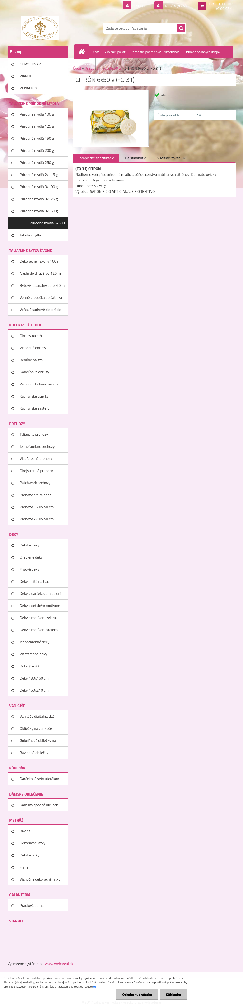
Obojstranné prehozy (36, 470)
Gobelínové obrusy (34, 372)
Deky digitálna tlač (34, 581)
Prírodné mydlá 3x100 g (39, 187)
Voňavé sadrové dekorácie (40, 309)
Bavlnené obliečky (34, 752)
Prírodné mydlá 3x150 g (39, 211)
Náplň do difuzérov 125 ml (41, 273)
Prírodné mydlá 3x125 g (39, 199)
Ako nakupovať (114, 51)
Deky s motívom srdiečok (40, 630)
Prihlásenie (142, 6)
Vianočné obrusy (33, 348)
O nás (95, 51)
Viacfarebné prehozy (36, 458)
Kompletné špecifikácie (96, 158)
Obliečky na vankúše (36, 728)
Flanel (24, 867)
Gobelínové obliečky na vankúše (38, 742)
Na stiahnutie (135, 158)
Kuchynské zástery (34, 408)
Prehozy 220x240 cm (37, 519)
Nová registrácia (177, 6)
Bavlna (25, 831)
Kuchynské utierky (34, 396)
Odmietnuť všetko (137, 994)
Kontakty (86, 63)
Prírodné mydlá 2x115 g (39, 174)
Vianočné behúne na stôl (39, 384)
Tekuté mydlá (30, 235)
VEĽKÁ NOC (29, 88)
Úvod (77, 68)
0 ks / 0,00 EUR (220, 4)
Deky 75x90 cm (32, 666)
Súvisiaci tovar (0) (171, 158)
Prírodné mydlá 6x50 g (47, 223)
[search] (181, 28)
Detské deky (29, 545)
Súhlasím (173, 994)
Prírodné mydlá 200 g (37, 150)
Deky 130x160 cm (34, 678)
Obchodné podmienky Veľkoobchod (155, 51)
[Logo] (40, 28)
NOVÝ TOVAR (30, 64)
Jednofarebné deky (34, 642)
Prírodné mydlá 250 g (37, 162)
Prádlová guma (32, 905)
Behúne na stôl (32, 360)
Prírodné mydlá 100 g (37, 114)
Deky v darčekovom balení (40, 593)
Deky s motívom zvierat (38, 617)
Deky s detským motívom (40, 605)
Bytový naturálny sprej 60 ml (42, 285)
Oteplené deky (31, 557)
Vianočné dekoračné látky (40, 879)
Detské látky (29, 855)
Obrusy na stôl (31, 335)
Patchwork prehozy (35, 483)
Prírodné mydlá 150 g (37, 138)
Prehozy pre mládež (35, 495)
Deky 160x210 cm (34, 690)
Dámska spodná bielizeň (39, 805)
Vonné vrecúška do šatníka (41, 297)
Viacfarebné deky (33, 654)
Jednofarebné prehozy (37, 446)
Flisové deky (29, 569)
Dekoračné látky (32, 843)
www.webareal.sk (59, 964)
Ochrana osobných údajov (202, 51)
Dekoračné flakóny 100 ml (40, 261)
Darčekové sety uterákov (39, 779)
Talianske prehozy (34, 434)
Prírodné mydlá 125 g (37, 126)
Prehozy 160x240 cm (37, 507)
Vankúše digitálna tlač (37, 716)
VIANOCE (27, 76)
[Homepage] (83, 52)
